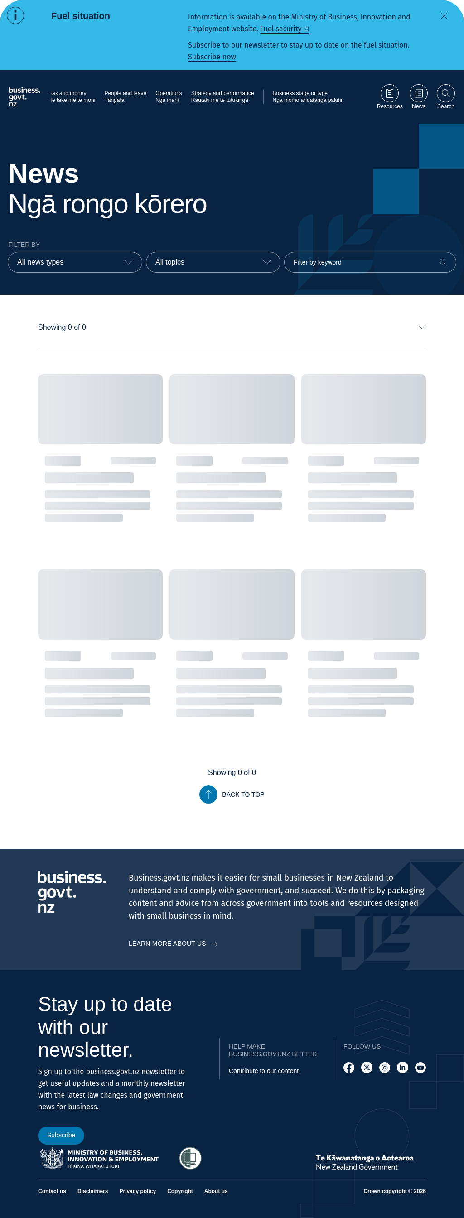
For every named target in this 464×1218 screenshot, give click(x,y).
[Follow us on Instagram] (384, 1067)
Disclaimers (92, 1191)
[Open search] (446, 96)
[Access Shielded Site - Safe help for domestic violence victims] (190, 1158)
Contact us (52, 1191)
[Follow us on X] (366, 1067)
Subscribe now (212, 57)
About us (216, 1191)
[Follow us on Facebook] (348, 1067)
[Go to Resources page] (390, 96)
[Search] (443, 262)
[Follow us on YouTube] (420, 1067)
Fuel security (280, 28)
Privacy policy (137, 1191)
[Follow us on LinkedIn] (402, 1067)
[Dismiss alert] (444, 16)
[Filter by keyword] (370, 262)
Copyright (180, 1191)
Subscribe (61, 1135)
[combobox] (75, 262)
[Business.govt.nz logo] (24, 96)
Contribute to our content (264, 1070)
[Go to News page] (419, 96)
